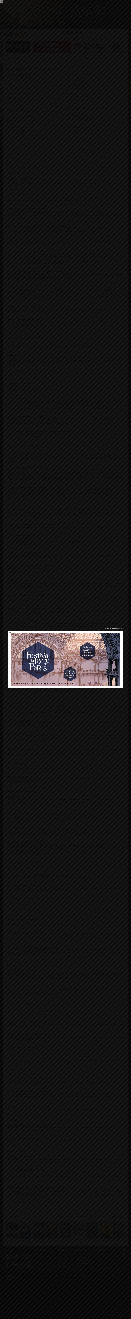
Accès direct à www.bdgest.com (114, 628)
